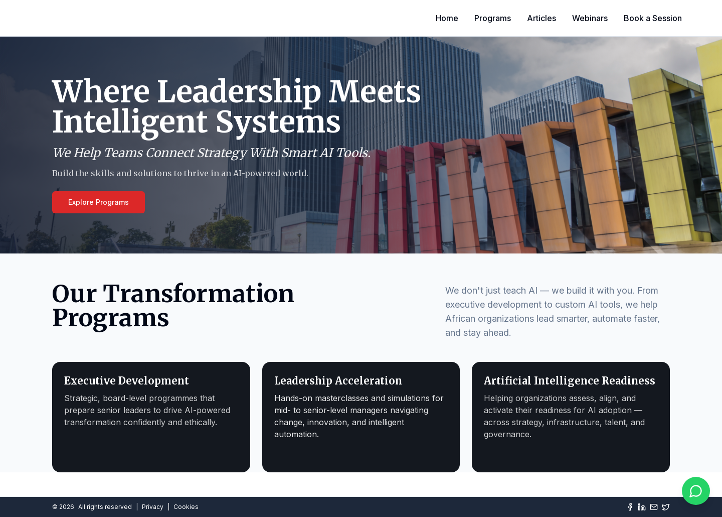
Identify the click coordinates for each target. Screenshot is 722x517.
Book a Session (653, 18)
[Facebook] (630, 507)
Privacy (152, 506)
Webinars (590, 18)
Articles (541, 18)
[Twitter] (666, 507)
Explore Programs (98, 202)
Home (447, 18)
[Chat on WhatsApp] (696, 491)
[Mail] (654, 507)
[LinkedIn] (642, 507)
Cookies (186, 506)
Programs (492, 18)
